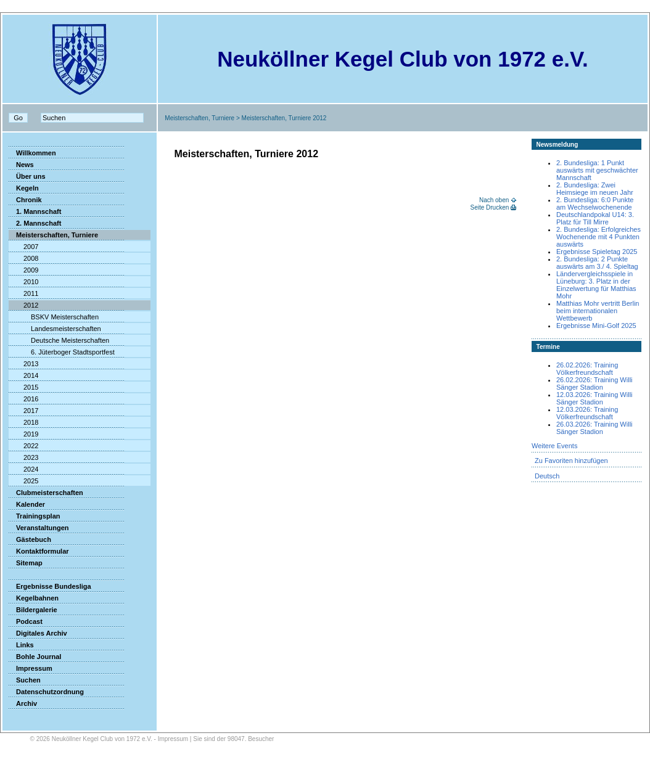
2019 (23, 434)
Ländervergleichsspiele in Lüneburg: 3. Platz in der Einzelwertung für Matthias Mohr (596, 285)
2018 (23, 422)
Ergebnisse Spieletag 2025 (596, 251)
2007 (23, 246)
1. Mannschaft (35, 211)
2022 (23, 445)
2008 (23, 258)
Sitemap (26, 563)
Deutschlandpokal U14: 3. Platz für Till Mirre (595, 218)
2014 (23, 375)
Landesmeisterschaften (55, 328)
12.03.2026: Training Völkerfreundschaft (587, 413)
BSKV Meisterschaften (54, 317)
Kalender (27, 504)
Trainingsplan (34, 516)
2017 (23, 410)
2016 (23, 399)
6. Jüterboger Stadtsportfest (62, 352)
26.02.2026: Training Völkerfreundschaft (587, 368)
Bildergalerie (33, 609)
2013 (23, 363)
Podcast (26, 621)
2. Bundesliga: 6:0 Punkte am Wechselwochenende (594, 203)
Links (21, 645)
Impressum (30, 668)
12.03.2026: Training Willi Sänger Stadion (594, 398)
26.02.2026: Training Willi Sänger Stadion (594, 383)
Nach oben (494, 200)
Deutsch (547, 476)
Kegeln (24, 188)
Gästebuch (30, 539)
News (21, 164)
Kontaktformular (39, 551)
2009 (23, 270)
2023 (23, 457)
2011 (23, 293)
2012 (23, 305)
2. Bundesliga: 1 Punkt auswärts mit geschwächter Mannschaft (597, 170)
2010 (23, 281)
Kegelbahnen (34, 598)
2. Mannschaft (35, 223)
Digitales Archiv (38, 633)
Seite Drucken (489, 207)
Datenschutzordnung (46, 691)
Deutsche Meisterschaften (59, 340)
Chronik (25, 199)
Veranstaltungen (39, 527)
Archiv (23, 703)
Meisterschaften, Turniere (199, 118)
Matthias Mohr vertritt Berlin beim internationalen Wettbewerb (597, 311)
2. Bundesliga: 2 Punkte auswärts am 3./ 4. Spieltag (597, 262)
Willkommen (32, 153)
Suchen (25, 680)
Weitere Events (554, 445)
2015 (23, 387)
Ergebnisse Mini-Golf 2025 (596, 325)
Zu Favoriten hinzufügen (571, 460)
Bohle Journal (35, 656)
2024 (23, 469)
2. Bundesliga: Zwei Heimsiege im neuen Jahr (594, 188)
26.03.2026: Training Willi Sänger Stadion (594, 427)
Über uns (27, 176)
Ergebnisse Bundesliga (50, 586)
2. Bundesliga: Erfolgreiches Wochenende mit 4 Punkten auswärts (598, 237)
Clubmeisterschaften (46, 492)
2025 (23, 481)
